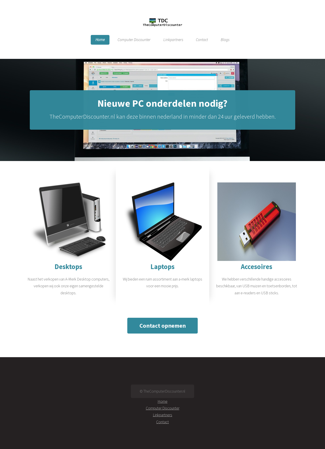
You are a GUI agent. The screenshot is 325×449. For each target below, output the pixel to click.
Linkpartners (173, 39)
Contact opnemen (162, 325)
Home (100, 39)
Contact (202, 39)
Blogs (225, 39)
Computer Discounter (134, 39)
